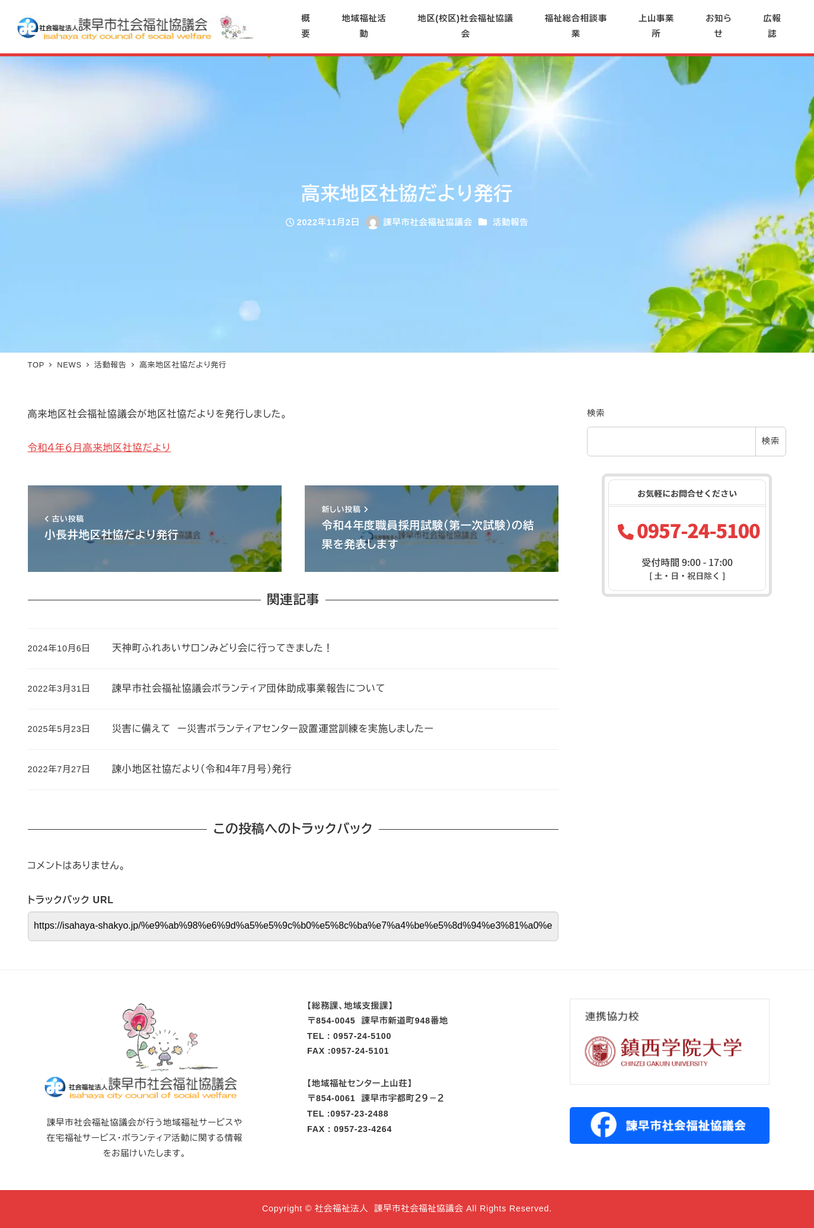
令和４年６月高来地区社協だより (99, 448)
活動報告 (510, 222)
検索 (596, 413)
